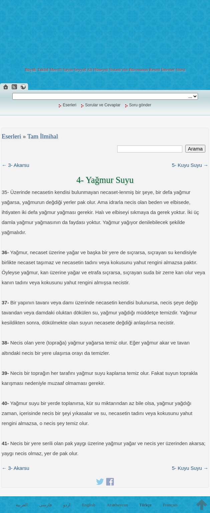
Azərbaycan (117, 504)
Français (170, 504)
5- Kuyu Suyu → (190, 165)
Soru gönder (140, 105)
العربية (22, 504)
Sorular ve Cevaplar (103, 105)
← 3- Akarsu (15, 165)
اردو (66, 504)
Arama (195, 148)
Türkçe (145, 504)
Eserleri (69, 105)
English (88, 504)
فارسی (45, 504)
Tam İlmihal (42, 136)
